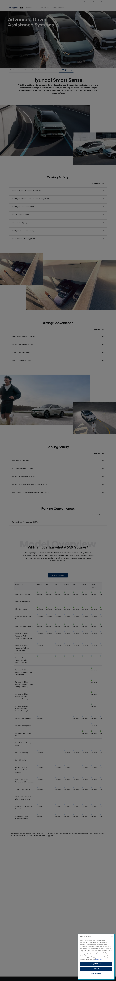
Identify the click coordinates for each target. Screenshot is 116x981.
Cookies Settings (96, 974)
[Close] (112, 937)
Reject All (96, 969)
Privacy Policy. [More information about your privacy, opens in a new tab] (99, 960)
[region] (96, 956)
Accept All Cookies (96, 964)
